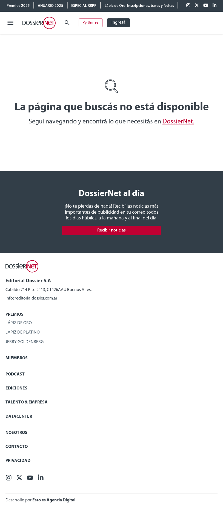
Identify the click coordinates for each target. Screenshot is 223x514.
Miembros (16, 358)
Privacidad (17, 461)
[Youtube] (205, 6)
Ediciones (16, 388)
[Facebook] (188, 6)
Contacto (16, 447)
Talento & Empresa (26, 402)
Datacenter (18, 416)
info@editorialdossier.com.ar (31, 298)
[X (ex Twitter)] (197, 6)
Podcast (15, 374)
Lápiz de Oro (18, 323)
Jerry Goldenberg (24, 342)
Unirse (90, 23)
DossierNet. (178, 121)
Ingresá (118, 22)
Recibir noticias (111, 230)
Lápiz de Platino (22, 332)
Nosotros (16, 433)
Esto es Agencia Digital (53, 500)
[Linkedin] (214, 6)
